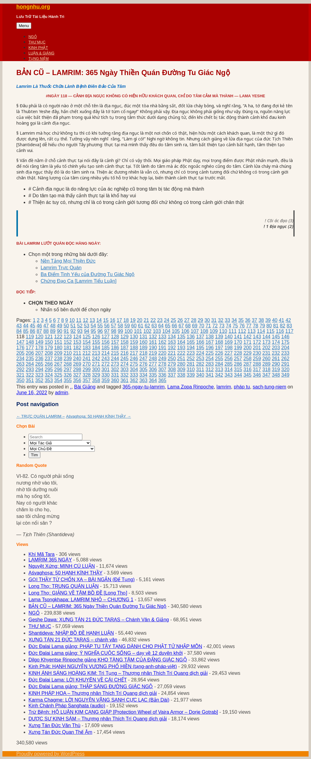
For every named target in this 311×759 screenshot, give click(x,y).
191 (162, 347)
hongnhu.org (33, 7)
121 (49, 336)
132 (153, 336)
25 (173, 320)
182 (77, 347)
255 (219, 358)
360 (115, 380)
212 (87, 353)
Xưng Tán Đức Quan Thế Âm (60, 732)
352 (39, 380)
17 (119, 320)
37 (254, 320)
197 (219, 347)
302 (115, 369)
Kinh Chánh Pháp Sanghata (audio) (67, 705)
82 (282, 325)
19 (132, 320)
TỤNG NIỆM (39, 59)
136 (191, 336)
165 (191, 342)
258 (247, 358)
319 (276, 369)
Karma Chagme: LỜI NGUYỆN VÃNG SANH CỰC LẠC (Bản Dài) (99, 699)
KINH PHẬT (38, 48)
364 (153, 380)
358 (96, 380)
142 (247, 336)
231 (266, 353)
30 (207, 320)
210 (67, 353)
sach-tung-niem (269, 386)
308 (172, 369)
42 (288, 320)
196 (210, 347)
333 (134, 375)
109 (214, 331)
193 (181, 347)
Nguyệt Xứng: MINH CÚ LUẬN (62, 566)
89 (53, 331)
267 (58, 364)
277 (153, 364)
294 (39, 369)
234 (20, 358)
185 (105, 347)
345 (247, 375)
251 (181, 358)
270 (87, 364)
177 (30, 347)
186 (115, 347)
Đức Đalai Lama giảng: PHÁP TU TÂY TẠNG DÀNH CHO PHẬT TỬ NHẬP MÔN (115, 646)
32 (221, 320)
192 (172, 347)
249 (162, 358)
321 (20, 375)
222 (181, 353)
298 (77, 369)
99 (120, 331)
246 (134, 358)
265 (39, 364)
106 (185, 331)
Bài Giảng (84, 386)
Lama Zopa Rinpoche (190, 386)
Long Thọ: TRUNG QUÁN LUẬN (64, 586)
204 (285, 347)
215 (115, 353)
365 (162, 380)
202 (266, 347)
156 (105, 342)
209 (58, 353)
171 (247, 342)
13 (92, 320)
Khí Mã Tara (42, 554)
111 (232, 331)
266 (49, 364)
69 (194, 325)
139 (219, 336)
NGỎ (33, 37)
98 (113, 331)
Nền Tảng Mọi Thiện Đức (68, 261)
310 (191, 369)
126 (96, 336)
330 (105, 375)
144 (266, 336)
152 (67, 342)
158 (124, 342)
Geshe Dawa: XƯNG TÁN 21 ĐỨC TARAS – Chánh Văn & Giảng (99, 619)
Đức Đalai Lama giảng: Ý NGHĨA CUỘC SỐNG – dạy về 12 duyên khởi (106, 653)
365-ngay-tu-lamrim (143, 386)
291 (285, 364)
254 (210, 358)
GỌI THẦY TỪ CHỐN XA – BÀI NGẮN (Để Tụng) (82, 579)
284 (219, 364)
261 (276, 358)
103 (157, 331)
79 (262, 325)
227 (228, 353)
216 (124, 353)
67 (181, 325)
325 (58, 375)
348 (276, 375)
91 (66, 331)
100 (129, 331)
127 (105, 336)
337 (172, 375)
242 (96, 358)
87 (39, 331)
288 (257, 364)
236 (39, 358)
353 (49, 380)
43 (19, 325)
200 (247, 347)
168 (219, 342)
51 (73, 325)
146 (285, 336)
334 (143, 375)
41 (281, 320)
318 (266, 369)
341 (210, 375)
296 (58, 369)
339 (191, 375)
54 (93, 325)
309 (181, 369)
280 (181, 364)
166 (200, 342)
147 (20, 342)
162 (162, 342)
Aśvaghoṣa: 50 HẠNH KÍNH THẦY (98, 416)
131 (143, 336)
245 (124, 358)
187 (124, 347)
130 (134, 336)
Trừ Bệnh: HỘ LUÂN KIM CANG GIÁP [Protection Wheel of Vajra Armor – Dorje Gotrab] (123, 712)
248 (153, 358)
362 (134, 380)
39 (268, 320)
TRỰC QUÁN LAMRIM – (40, 416)
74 (228, 325)
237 (49, 358)
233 (285, 353)
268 (67, 364)
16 (112, 320)
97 (107, 331)
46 (39, 325)
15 (105, 320)
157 (115, 342)
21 (146, 320)
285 (228, 364)
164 (181, 342)
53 (86, 325)
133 (162, 336)
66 (174, 325)
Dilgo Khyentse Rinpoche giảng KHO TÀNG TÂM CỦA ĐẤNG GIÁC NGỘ (108, 659)
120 (39, 336)
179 (49, 347)
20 (139, 320)
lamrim (224, 386)
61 (140, 325)
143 (257, 336)
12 (85, 320)
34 (234, 320)
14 (99, 320)
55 (100, 325)
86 (32, 331)
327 (77, 375)
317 (257, 369)
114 (261, 331)
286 (238, 364)
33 (227, 320)
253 (200, 358)
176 (20, 347)
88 (46, 331)
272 (105, 364)
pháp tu (242, 386)
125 (87, 336)
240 (77, 358)
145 (276, 336)
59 (127, 325)
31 (214, 320)
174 (276, 342)
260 (266, 358)
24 (166, 320)
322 (30, 375)
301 (105, 369)
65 (167, 325)
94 (86, 331)
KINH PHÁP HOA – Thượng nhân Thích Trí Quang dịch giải (93, 693)
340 (200, 375)
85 (26, 331)
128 (115, 336)
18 (126, 320)
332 (124, 375)
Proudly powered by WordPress (50, 753)
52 (80, 325)
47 (46, 325)
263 (20, 364)
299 (87, 369)
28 (194, 320)
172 (257, 342)
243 (105, 358)
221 (172, 353)
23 (159, 320)
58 (120, 325)
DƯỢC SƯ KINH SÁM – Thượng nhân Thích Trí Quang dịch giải (98, 718)
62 (147, 325)
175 (285, 342)
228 (238, 353)
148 (30, 342)
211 (77, 353)
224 (200, 353)
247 (143, 358)
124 (77, 336)
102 (147, 331)
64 (161, 325)
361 (124, 380)
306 (153, 369)
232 (276, 353)
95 (93, 331)
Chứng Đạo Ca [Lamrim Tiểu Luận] (79, 281)
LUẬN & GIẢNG (41, 53)
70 (201, 325)
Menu (24, 25)
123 (67, 336)
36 (248, 320)
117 (289, 331)
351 (30, 380)
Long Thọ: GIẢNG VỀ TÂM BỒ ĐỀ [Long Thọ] (78, 592)
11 (78, 320)
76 (242, 325)
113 (252, 331)
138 (210, 336)
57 (113, 325)
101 (138, 331)
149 (39, 342)
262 (285, 358)
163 (172, 342)
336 (162, 375)
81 (276, 325)
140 (228, 336)
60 (134, 325)
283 (210, 364)
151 (58, 342)
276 (143, 364)
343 (228, 375)
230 (257, 353)
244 (115, 358)
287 (247, 364)
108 (204, 331)
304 (134, 369)
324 (49, 375)
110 (223, 331)
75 (235, 325)
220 (162, 353)
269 (77, 364)
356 (77, 380)
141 (238, 336)
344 (238, 375)
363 (143, 380)
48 (53, 325)
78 (255, 325)
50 (66, 325)
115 (270, 331)
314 (228, 369)
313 (219, 369)
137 (200, 336)
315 (238, 369)
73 (221, 325)
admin (61, 392)
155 (96, 342)
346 (257, 375)
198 (228, 347)
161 (153, 342)
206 (30, 353)
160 (143, 342)
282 (200, 364)
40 (275, 320)
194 (191, 347)
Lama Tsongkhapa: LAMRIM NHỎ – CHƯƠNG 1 (81, 599)
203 (276, 347)
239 (67, 358)
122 (58, 336)
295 (49, 369)
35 (241, 320)
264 (30, 364)
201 (257, 347)
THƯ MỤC (37, 42)
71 (208, 325)
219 (153, 353)
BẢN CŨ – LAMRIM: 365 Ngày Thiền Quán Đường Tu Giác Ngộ (97, 606)
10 (72, 320)
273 (115, 364)
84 (19, 331)
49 (59, 325)
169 (228, 342)
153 (77, 342)
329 (96, 375)
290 (276, 364)
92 (73, 331)
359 (105, 380)
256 (228, 358)
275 (134, 364)
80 (269, 325)
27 (187, 320)
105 (176, 331)
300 (96, 369)
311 (200, 369)
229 (247, 353)
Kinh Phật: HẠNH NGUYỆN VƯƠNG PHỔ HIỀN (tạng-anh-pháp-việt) (103, 666)
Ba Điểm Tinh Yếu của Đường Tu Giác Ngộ (88, 274)
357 (87, 380)
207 (39, 353)
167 (210, 342)
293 (30, 369)
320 (285, 369)
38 (261, 320)
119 (30, 336)
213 (96, 353)
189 (143, 347)
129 (124, 336)
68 (188, 325)
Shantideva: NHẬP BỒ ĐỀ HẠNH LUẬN (71, 633)
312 (210, 369)
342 (219, 375)
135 (181, 336)
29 (200, 320)
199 (238, 347)
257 (238, 358)
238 (58, 358)
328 (87, 375)
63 (154, 325)
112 (242, 331)
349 (285, 375)
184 (96, 347)
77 (248, 325)
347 (266, 375)
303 (124, 369)
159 (134, 342)
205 (20, 353)
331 (115, 375)
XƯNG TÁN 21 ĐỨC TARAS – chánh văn (73, 639)
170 (238, 342)
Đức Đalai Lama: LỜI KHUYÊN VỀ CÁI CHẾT (78, 679)
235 (30, 358)
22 (153, 320)
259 (257, 358)
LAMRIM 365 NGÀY (50, 559)
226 (219, 353)
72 (215, 325)
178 (39, 347)
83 (289, 325)
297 (67, 369)
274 (124, 364)
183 (87, 347)
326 (67, 375)
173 (266, 342)
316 (247, 369)
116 (280, 331)
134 (172, 336)
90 (59, 331)
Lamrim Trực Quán (61, 267)
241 (87, 358)
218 (143, 353)
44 (26, 325)
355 (67, 380)
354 (58, 380)
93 (80, 331)
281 (191, 364)
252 (191, 358)
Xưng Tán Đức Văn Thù (54, 725)
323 (39, 375)
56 (107, 325)
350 (20, 380)
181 (67, 347)
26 (180, 320)
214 (105, 353)
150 (49, 342)
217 (134, 353)
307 (162, 369)
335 (153, 375)
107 (195, 331)
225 (210, 353)
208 (49, 353)
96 (100, 331)
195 (200, 347)
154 (87, 342)
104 (166, 331)
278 (162, 364)
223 (191, 353)
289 (266, 364)
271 (96, 364)
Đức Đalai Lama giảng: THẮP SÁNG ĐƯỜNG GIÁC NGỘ (91, 686)
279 (172, 364)
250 (172, 358)
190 (153, 347)
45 (32, 325)
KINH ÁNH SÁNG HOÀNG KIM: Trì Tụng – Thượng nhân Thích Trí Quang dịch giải (118, 673)
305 (143, 369)
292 (20, 369)
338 (181, 375)
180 (58, 347)
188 (134, 347)
